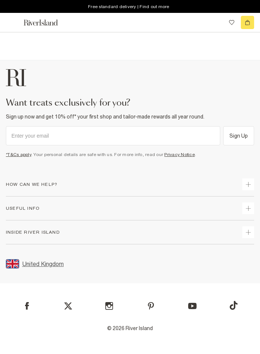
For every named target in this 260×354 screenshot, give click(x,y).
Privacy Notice (179, 154)
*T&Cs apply (18, 154)
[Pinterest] (151, 306)
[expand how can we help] (248, 184)
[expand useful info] (248, 208)
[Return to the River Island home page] (46, 22)
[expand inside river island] (248, 232)
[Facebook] (27, 306)
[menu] (12, 22)
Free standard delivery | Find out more (128, 6)
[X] (68, 306)
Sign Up (238, 136)
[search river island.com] (216, 22)
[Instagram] (109, 306)
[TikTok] (233, 305)
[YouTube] (192, 306)
